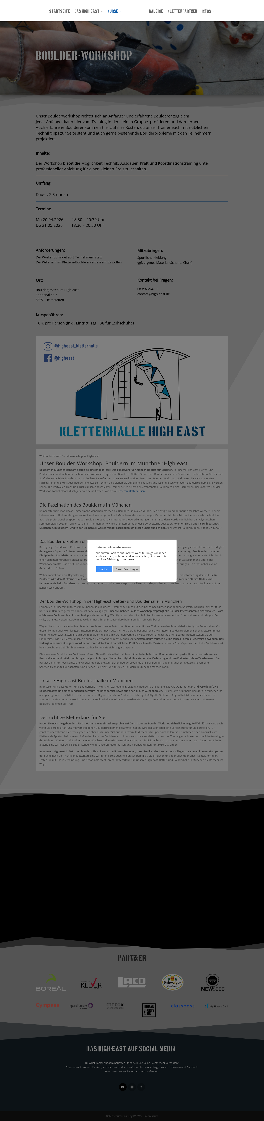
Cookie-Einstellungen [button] (126, 569)
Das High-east (88, 10)
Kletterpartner (181, 10)
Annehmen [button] (104, 569)
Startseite (60, 10)
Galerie (155, 10)
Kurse (113, 10)
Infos (205, 10)
